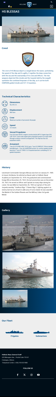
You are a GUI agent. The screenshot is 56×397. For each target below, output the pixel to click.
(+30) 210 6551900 (21, 363)
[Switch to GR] (4, 2)
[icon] (51, 6)
